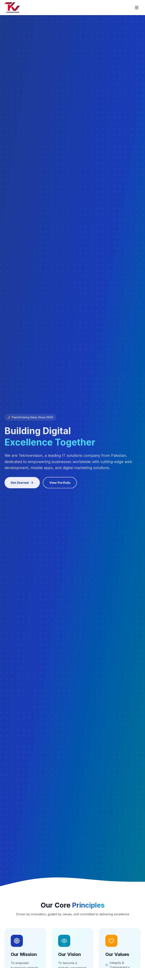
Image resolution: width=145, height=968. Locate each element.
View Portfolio (59, 484)
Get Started (22, 484)
